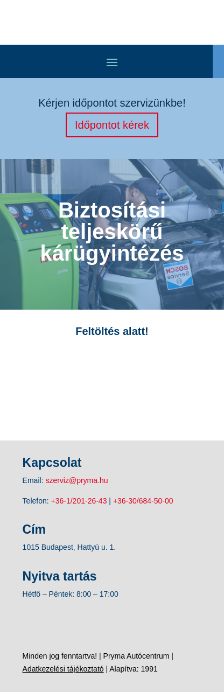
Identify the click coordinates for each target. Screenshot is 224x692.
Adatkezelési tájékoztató (63, 669)
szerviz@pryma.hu (76, 480)
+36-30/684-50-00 (143, 501)
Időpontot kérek (112, 125)
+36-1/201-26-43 (79, 501)
